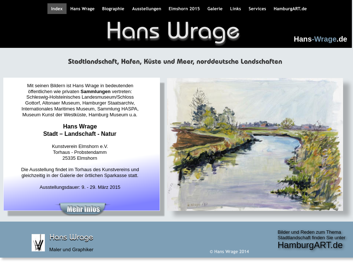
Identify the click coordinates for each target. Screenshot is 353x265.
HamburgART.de (310, 245)
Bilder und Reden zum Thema (310, 232)
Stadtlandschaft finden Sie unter (312, 237)
